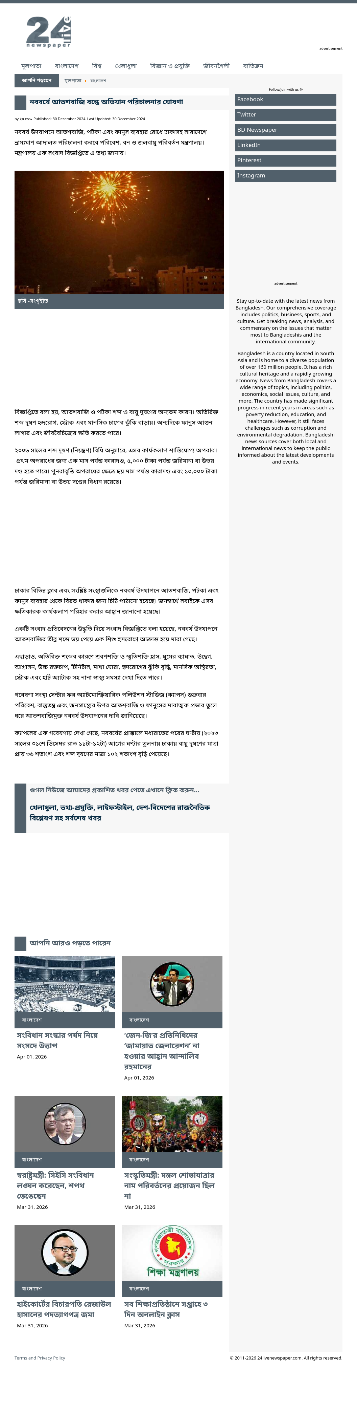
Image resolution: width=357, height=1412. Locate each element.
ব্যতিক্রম (253, 66)
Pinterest (249, 161)
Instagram (251, 176)
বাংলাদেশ (66, 66)
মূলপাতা (31, 66)
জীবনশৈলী (216, 66)
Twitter (246, 115)
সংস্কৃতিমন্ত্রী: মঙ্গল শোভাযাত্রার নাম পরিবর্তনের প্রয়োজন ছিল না (169, 1186)
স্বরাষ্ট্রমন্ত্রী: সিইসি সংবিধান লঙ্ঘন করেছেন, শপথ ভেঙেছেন (55, 1186)
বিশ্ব (96, 66)
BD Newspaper (257, 130)
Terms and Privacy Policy (40, 1358)
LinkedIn (249, 145)
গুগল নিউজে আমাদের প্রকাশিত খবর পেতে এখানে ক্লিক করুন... (114, 791)
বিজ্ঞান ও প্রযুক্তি (170, 66)
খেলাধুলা (126, 66)
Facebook (250, 100)
